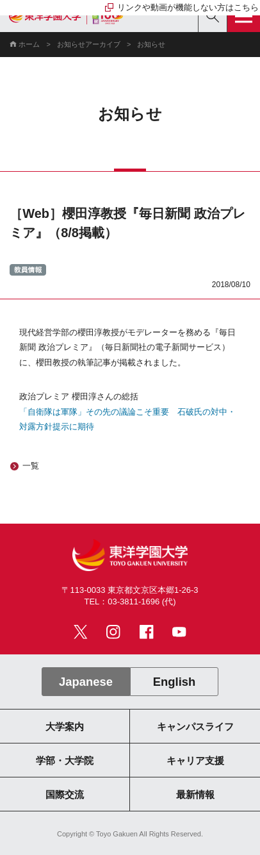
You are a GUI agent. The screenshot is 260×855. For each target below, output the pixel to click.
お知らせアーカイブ (88, 44)
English (174, 681)
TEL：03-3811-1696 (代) (130, 601)
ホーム (29, 44)
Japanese (86, 681)
